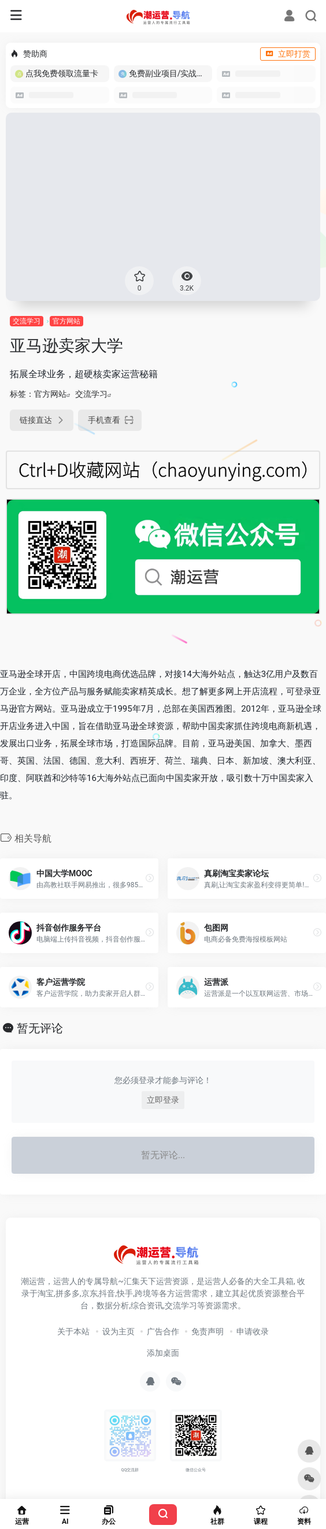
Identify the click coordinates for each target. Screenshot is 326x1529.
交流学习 (26, 321)
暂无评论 (40, 1028)
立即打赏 (287, 53)
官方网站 (66, 321)
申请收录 (252, 1331)
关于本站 (73, 1331)
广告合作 (163, 1331)
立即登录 (163, 1099)
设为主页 (118, 1331)
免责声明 (207, 1331)
